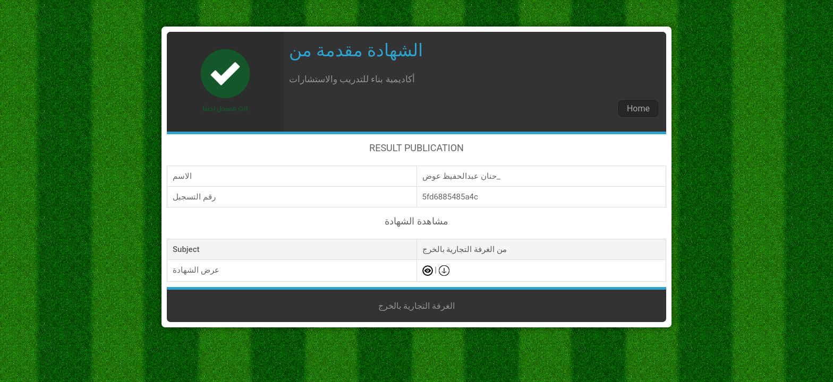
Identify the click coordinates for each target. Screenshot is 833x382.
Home (638, 108)
